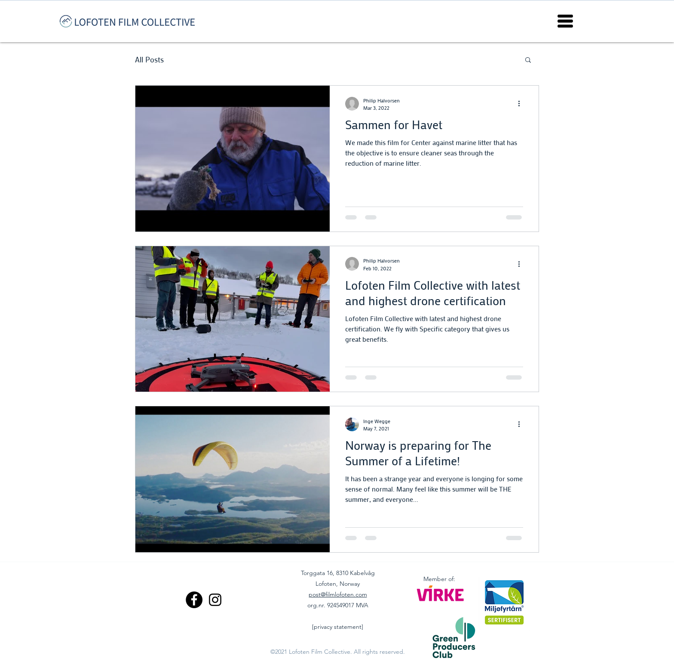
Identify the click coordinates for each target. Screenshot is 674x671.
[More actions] (522, 104)
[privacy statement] (337, 627)
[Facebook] (194, 599)
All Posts (149, 59)
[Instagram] (215, 599)
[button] (565, 21)
